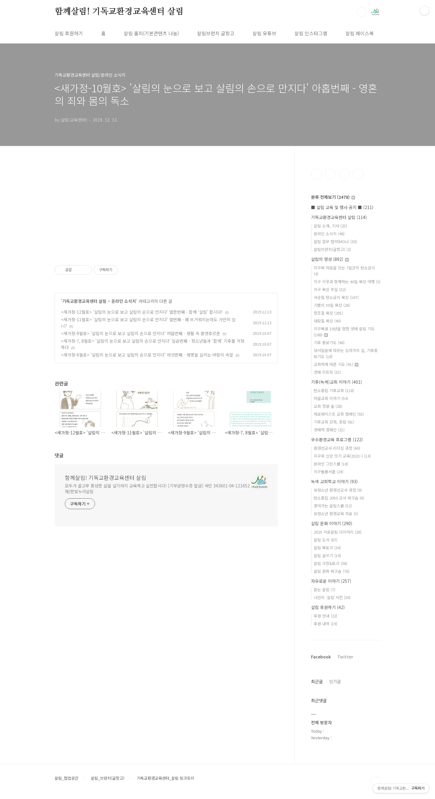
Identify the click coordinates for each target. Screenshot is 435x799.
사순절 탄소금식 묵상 (336, 297)
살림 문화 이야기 (331, 523)
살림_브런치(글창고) (107, 778)
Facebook (321, 657)
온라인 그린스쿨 (331, 464)
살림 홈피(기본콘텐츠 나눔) (151, 33)
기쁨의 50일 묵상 (332, 305)
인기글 (335, 681)
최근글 (317, 681)
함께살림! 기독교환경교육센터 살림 (119, 12)
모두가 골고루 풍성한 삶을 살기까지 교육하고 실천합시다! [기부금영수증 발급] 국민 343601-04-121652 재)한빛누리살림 (157, 488)
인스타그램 (330, 174)
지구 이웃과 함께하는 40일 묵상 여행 (347, 281)
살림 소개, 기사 (330, 226)
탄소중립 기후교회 (334, 390)
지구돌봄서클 (328, 471)
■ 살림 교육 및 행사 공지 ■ (342, 207)
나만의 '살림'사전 (332, 597)
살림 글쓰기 (327, 555)
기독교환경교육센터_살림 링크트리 (165, 778)
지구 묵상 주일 (330, 289)
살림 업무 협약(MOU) (335, 241)
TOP (375, 780)
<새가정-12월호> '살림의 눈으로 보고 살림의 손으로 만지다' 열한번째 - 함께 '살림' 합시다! (142, 312)
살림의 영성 (330, 259)
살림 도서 (325, 540)
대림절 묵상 (327, 321)
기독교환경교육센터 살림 (84, 301)
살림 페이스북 (359, 33)
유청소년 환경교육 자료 (336, 513)
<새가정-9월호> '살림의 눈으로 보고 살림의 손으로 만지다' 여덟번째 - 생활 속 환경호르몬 (140, 333)
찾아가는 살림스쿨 (333, 506)
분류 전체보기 (333, 197)
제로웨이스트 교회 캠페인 (339, 414)
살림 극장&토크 (330, 563)
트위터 (344, 174)
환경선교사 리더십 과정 (337, 448)
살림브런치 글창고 (215, 33)
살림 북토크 (327, 547)
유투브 (358, 174)
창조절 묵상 (328, 313)
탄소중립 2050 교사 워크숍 (339, 498)
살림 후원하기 (69, 33)
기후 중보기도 (329, 342)
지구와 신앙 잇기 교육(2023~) (342, 456)
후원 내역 (325, 623)
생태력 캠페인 (329, 430)
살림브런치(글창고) (332, 249)
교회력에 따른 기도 (336, 364)
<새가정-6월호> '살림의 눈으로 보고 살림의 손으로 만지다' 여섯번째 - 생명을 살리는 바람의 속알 (147, 355)
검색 (361, 12)
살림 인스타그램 (310, 33)
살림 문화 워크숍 (331, 571)
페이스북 (316, 174)
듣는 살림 (324, 589)
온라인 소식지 (123, 301)
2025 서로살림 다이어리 (337, 532)
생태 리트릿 (327, 372)
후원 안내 (325, 616)
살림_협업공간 (66, 778)
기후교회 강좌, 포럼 (334, 422)
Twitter (345, 657)
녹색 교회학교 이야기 (334, 481)
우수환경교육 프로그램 (337, 439)
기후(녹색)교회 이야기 (336, 382)
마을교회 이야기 (331, 398)
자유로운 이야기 (331, 581)
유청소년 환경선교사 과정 (338, 490)
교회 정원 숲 (328, 406)
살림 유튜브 (264, 33)
